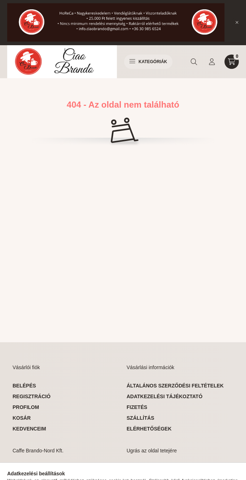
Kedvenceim (29, 429)
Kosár (22, 418)
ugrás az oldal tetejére (163, 469)
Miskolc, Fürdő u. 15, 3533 (56, 469)
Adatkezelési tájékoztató (165, 396)
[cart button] (231, 62)
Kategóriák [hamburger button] (148, 61)
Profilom (26, 407)
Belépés (24, 386)
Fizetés (137, 407)
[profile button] (212, 62)
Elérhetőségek (149, 429)
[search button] (194, 62)
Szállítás (140, 418)
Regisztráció (32, 396)
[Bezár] (237, 22)
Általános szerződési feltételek (175, 386)
